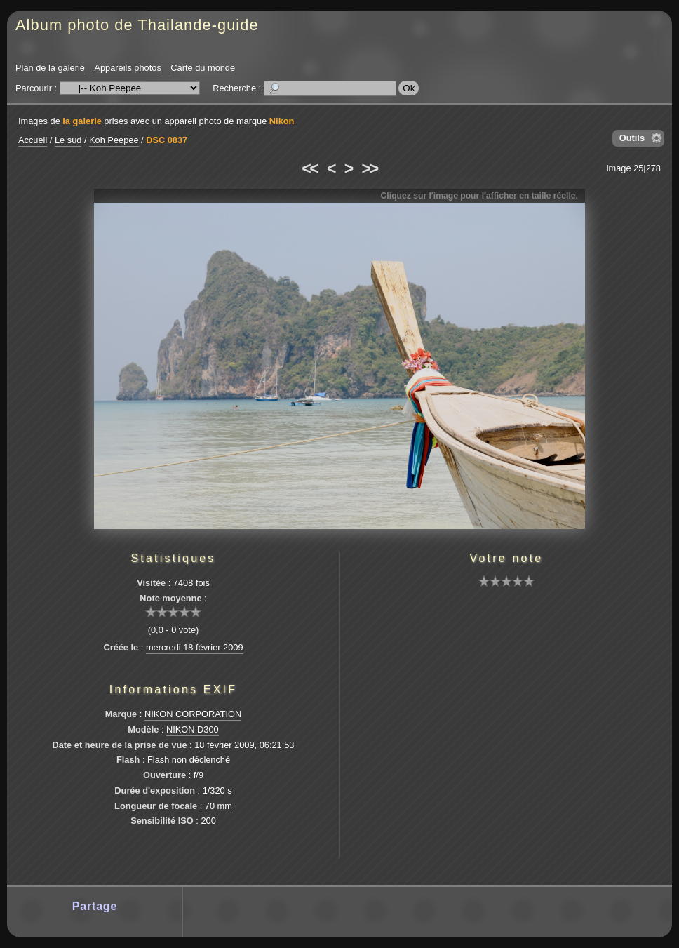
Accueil (32, 140)
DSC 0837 (166, 140)
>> (369, 168)
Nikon (282, 121)
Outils (632, 138)
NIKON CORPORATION (192, 714)
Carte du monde (202, 67)
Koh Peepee (113, 140)
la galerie (82, 121)
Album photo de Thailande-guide (137, 25)
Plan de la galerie (50, 67)
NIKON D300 (192, 729)
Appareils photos (127, 67)
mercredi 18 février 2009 (194, 647)
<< (309, 168)
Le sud (68, 140)
